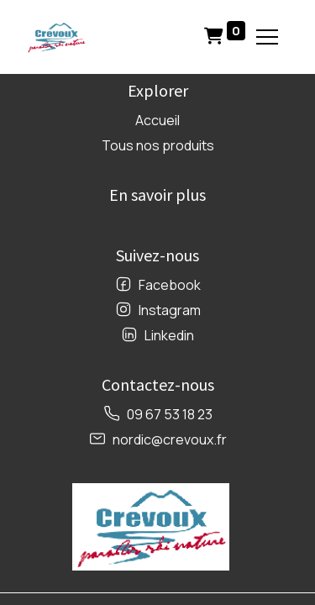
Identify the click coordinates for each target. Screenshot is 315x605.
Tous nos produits (158, 145)
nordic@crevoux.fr (170, 439)
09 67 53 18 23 (170, 414)
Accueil (157, 120)
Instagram (170, 310)
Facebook (170, 285)
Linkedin (169, 335)
